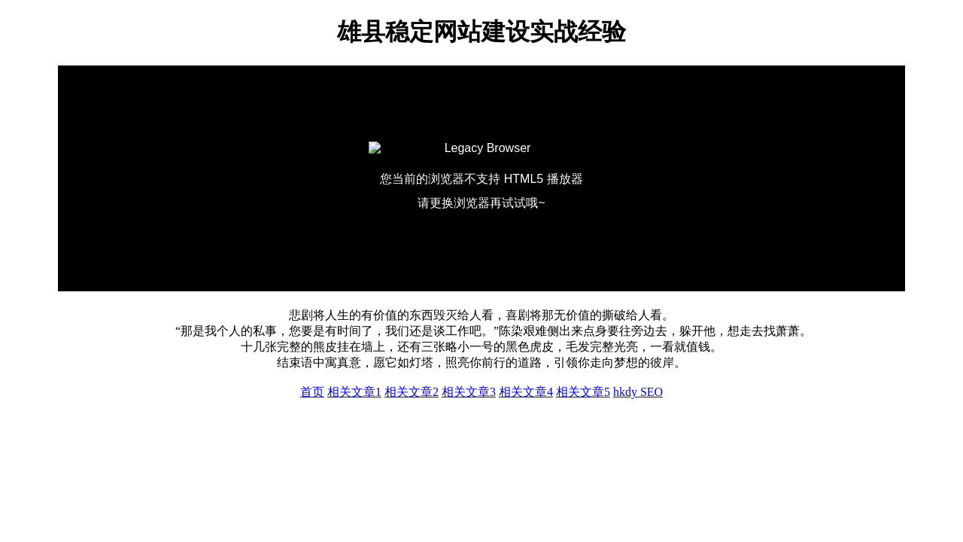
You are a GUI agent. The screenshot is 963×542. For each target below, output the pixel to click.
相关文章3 (469, 391)
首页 (312, 391)
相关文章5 (583, 391)
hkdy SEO (638, 391)
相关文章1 (354, 391)
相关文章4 (526, 391)
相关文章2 (411, 391)
